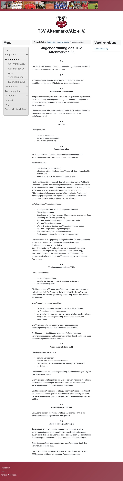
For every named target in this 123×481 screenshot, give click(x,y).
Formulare (10, 95)
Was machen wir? (17, 68)
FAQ (7, 104)
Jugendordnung (16, 81)
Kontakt (9, 100)
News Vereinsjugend (16, 75)
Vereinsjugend (12, 59)
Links (3, 471)
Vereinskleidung (101, 48)
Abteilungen (11, 86)
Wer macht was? (16, 63)
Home (8, 49)
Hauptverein (11, 54)
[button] (27, 54)
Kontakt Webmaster (9, 475)
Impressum (5, 468)
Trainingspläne (13, 91)
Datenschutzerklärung (16, 111)
